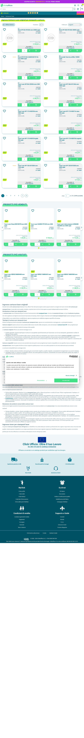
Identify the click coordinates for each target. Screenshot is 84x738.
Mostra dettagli (70, 375)
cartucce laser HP (30, 500)
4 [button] (57, 410)
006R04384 (10, 123)
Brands (62, 714)
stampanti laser (67, 478)
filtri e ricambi (11, 80)
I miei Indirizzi (21, 691)
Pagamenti (22, 714)
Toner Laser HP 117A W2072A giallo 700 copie (62, 247)
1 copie (9, 189)
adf (8, 69)
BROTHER (10, 92)
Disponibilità (64, 46)
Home (2, 16)
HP (49, 28)
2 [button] (52, 410)
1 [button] (50, 410)
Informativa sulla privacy (33, 728)
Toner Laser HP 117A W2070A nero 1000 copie (62, 193)
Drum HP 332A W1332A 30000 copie (59, 57)
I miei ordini (22, 689)
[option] (35, 390)
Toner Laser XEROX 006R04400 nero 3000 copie (34, 438)
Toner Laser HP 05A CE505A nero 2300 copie (61, 138)
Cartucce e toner (62, 719)
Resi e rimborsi (22, 722)
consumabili (11, 76)
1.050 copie (10, 197)
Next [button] (81, 390)
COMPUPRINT (11, 100)
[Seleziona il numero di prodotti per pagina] (53, 24)
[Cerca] (38, 9)
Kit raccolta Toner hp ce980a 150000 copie (60, 111)
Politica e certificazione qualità (62, 691)
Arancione (10, 139)
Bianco (9, 146)
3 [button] (55, 410)
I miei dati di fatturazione (22, 694)
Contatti (62, 711)
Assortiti (9, 143)
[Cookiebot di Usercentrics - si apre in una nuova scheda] (70, 356)
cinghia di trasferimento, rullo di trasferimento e (13, 72)
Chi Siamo (62, 686)
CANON (10, 96)
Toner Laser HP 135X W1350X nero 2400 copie (62, 328)
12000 (8, 173)
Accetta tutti (65, 380)
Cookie (44, 728)
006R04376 (10, 115)
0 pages (9, 186)
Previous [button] (26, 390)
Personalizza (42, 380)
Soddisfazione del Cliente (62, 694)
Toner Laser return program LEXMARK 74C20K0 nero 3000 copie (72, 388)
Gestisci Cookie (53, 728)
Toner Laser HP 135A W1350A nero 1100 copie (62, 301)
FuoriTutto (80, 13)
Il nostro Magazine (62, 722)
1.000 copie (10, 193)
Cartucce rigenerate (31, 535)
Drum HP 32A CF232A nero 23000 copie (60, 30)
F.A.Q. (62, 717)
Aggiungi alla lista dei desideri (28, 29)
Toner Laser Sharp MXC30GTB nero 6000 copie (34, 388)
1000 (8, 162)
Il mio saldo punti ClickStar (22, 696)
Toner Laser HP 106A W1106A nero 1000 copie (62, 165)
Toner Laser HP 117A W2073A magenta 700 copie (63, 274)
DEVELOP (9, 103)
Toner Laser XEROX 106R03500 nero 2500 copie (71, 438)
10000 (8, 166)
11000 (8, 170)
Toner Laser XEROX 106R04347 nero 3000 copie (52, 438)
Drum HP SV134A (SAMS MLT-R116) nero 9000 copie (63, 84)
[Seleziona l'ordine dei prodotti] (75, 24)
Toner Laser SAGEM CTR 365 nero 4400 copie (53, 387)
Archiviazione (33, 585)
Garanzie (22, 719)
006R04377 (10, 119)
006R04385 (10, 127)
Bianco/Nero (10, 150)
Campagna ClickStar (62, 696)
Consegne (21, 717)
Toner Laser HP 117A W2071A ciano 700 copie (62, 220)
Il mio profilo (22, 686)
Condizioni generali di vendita (21, 711)
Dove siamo (62, 689)
